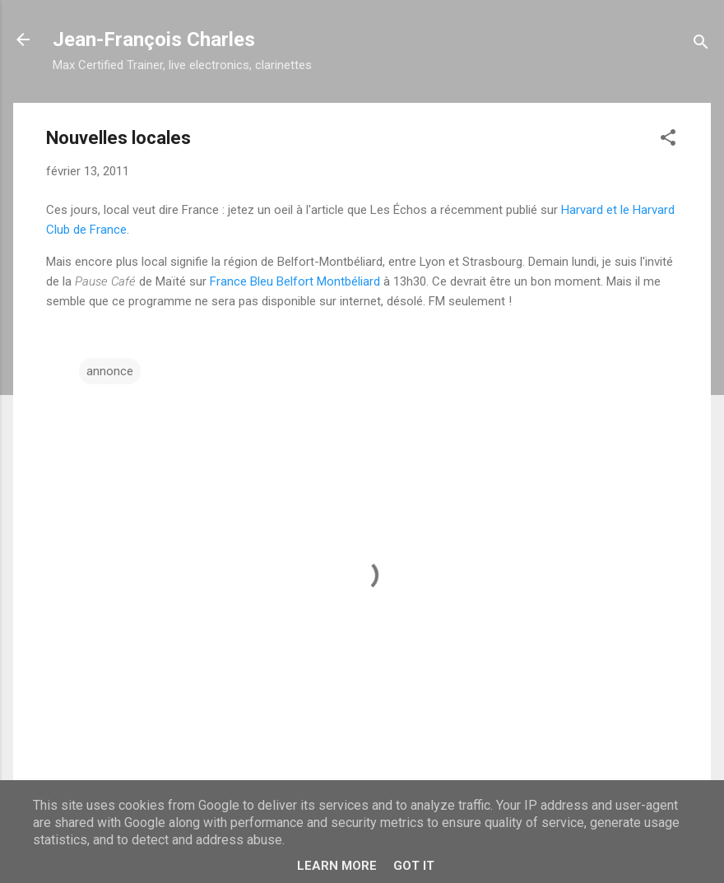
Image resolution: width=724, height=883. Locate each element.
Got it (413, 865)
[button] (668, 140)
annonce (109, 371)
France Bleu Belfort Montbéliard (295, 281)
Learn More (337, 865)
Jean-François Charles (154, 39)
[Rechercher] (701, 45)
